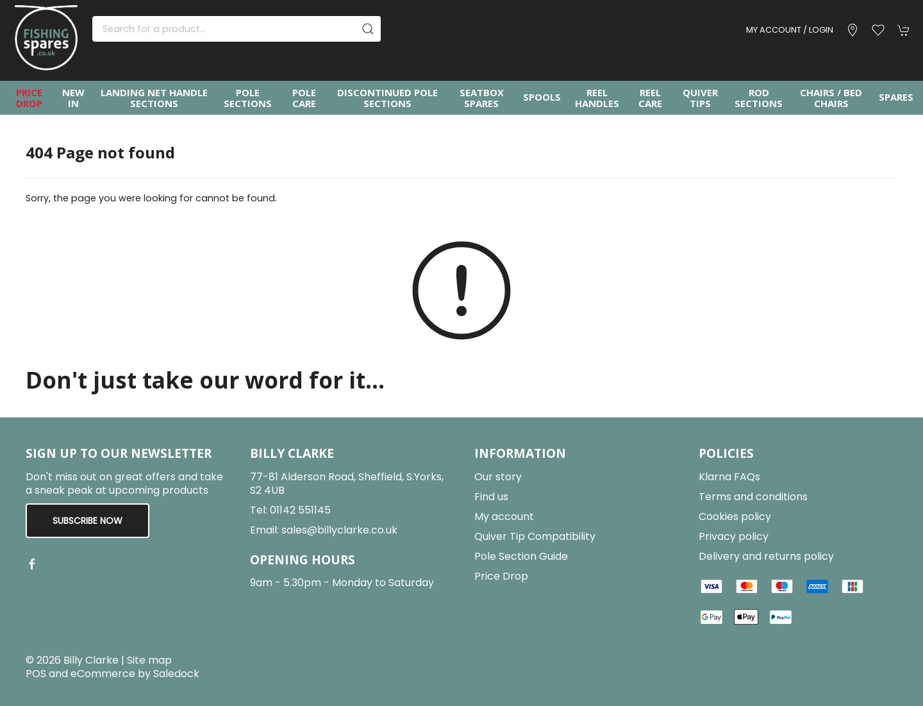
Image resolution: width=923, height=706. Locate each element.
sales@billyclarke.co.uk (339, 530)
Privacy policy (734, 536)
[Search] (236, 29)
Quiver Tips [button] (700, 97)
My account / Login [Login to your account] (789, 29)
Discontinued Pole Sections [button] (387, 97)
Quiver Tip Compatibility (534, 536)
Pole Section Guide (521, 556)
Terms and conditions (753, 496)
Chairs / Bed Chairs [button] (831, 97)
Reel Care (650, 97)
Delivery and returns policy (766, 556)
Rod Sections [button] (759, 97)
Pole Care (304, 97)
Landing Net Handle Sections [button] (154, 97)
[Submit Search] (368, 29)
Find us (491, 496)
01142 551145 (300, 510)
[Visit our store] (852, 30)
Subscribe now (87, 520)
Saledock (176, 673)
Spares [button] (896, 96)
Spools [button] (542, 96)
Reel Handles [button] (597, 97)
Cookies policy (735, 516)
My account (504, 516)
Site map (149, 660)
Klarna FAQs (729, 476)
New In (73, 97)
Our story (498, 476)
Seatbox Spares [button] (482, 97)
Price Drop (29, 97)
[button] (878, 30)
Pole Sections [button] (248, 97)
